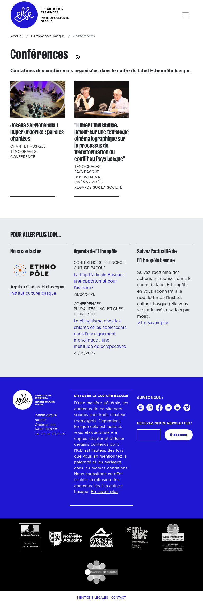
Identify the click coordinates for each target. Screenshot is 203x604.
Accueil (16, 36)
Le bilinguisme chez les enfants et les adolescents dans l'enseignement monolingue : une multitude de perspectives (100, 333)
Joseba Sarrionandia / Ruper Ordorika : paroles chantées (37, 132)
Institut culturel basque (33, 293)
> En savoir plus (153, 322)
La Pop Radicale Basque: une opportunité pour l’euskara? (99, 281)
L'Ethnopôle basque (48, 36)
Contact (118, 597)
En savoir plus (104, 492)
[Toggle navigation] (185, 15)
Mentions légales (92, 597)
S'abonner (178, 435)
